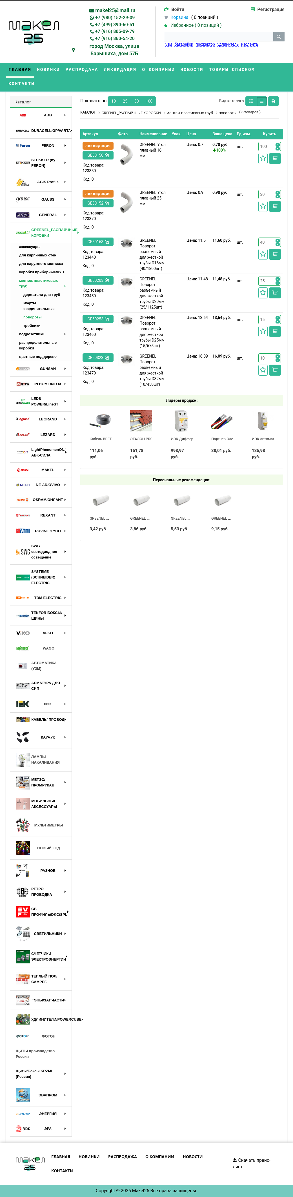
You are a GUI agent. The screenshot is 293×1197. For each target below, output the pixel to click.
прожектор (205, 44)
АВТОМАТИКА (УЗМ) (36, 666)
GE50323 (98, 357)
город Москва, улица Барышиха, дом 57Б (114, 49)
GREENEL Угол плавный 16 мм (152, 150)
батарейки (183, 44)
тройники (32, 325)
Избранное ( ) (196, 25)
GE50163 (98, 242)
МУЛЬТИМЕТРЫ (39, 825)
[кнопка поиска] (279, 36)
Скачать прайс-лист (251, 1163)
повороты (32, 317)
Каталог (22, 101)
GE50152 (98, 203)
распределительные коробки (38, 345)
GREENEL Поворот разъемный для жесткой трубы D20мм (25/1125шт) (152, 293)
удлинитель (228, 44)
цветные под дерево (38, 356)
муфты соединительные (39, 306)
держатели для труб (41, 294)
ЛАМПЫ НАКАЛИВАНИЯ (38, 760)
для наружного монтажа (41, 263)
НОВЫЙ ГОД (38, 848)
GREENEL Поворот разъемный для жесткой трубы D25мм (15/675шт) (152, 331)
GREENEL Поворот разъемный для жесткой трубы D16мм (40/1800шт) (152, 254)
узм (168, 44)
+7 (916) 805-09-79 (115, 31)
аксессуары (30, 247)
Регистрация (271, 9)
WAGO (35, 648)
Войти (177, 9)
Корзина (179, 17)
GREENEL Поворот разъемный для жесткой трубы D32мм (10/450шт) (152, 370)
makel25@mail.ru (115, 10)
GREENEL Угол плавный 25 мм (152, 198)
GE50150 (98, 155)
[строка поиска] (218, 36)
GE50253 (98, 319)
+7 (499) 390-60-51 (115, 24)
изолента (249, 44)
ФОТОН (36, 1036)
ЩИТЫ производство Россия (35, 1054)
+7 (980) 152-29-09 (115, 17)
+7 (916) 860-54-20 (115, 38)
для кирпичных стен (37, 255)
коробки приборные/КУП (41, 272)
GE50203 (98, 280)
